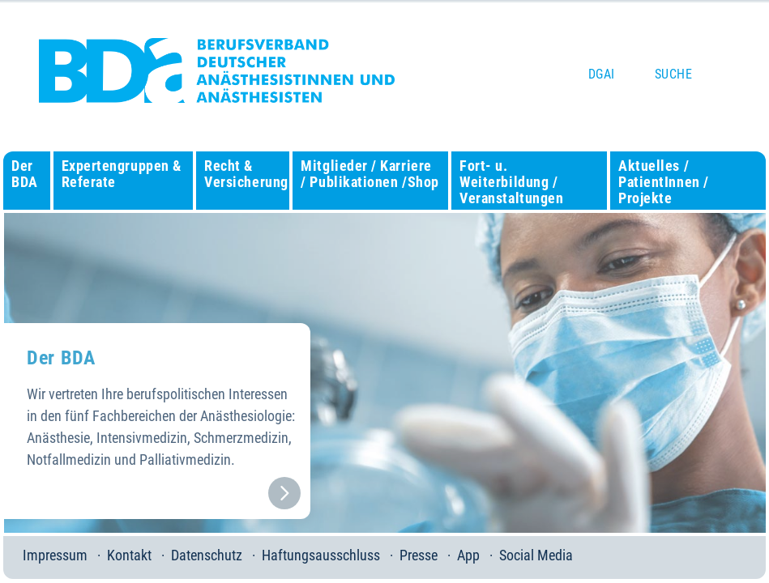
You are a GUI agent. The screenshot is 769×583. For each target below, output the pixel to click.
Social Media (536, 555)
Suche (673, 74)
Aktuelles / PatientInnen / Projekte (663, 181)
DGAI (601, 74)
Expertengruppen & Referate (122, 173)
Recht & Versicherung (246, 173)
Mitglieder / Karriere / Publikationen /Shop (369, 173)
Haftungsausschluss (321, 555)
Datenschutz (206, 555)
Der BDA (24, 173)
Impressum (55, 555)
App (468, 555)
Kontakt (129, 555)
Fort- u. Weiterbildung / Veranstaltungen (511, 181)
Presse (418, 555)
